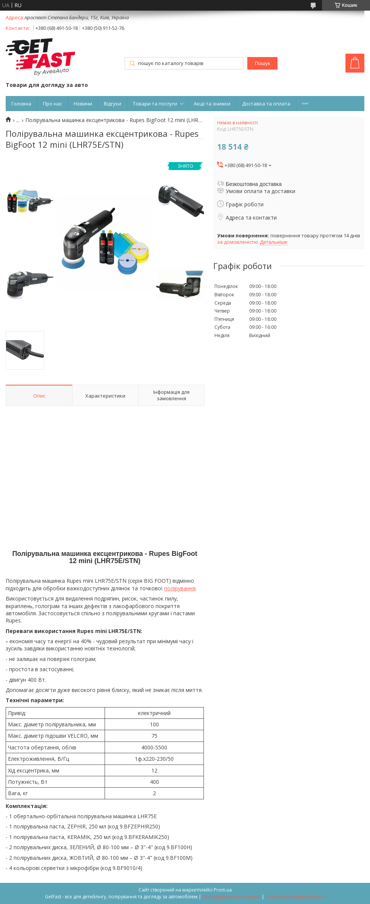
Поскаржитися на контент (231, 896)
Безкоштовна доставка (254, 184)
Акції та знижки (212, 103)
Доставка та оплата (266, 103)
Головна (21, 103)
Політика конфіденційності (295, 896)
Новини (83, 103)
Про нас (52, 103)
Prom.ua (223, 890)
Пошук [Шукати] (262, 63)
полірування (180, 588)
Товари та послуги (155, 103)
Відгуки (112, 103)
